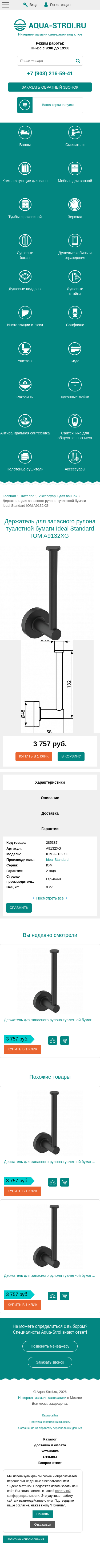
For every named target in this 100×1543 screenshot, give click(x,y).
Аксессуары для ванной (58, 496)
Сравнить (19, 908)
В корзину (71, 756)
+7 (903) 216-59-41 (50, 73)
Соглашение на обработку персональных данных (50, 1428)
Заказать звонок (50, 1362)
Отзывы (50, 1457)
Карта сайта (50, 1415)
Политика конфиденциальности (50, 1421)
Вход (33, 5)
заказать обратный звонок (50, 87)
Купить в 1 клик (34, 756)
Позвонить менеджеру (50, 1346)
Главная (9, 496)
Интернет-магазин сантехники (42, 1398)
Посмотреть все (50, 898)
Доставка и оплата (50, 1445)
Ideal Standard (57, 860)
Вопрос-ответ (50, 1463)
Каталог (27, 496)
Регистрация (60, 5)
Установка (50, 1451)
